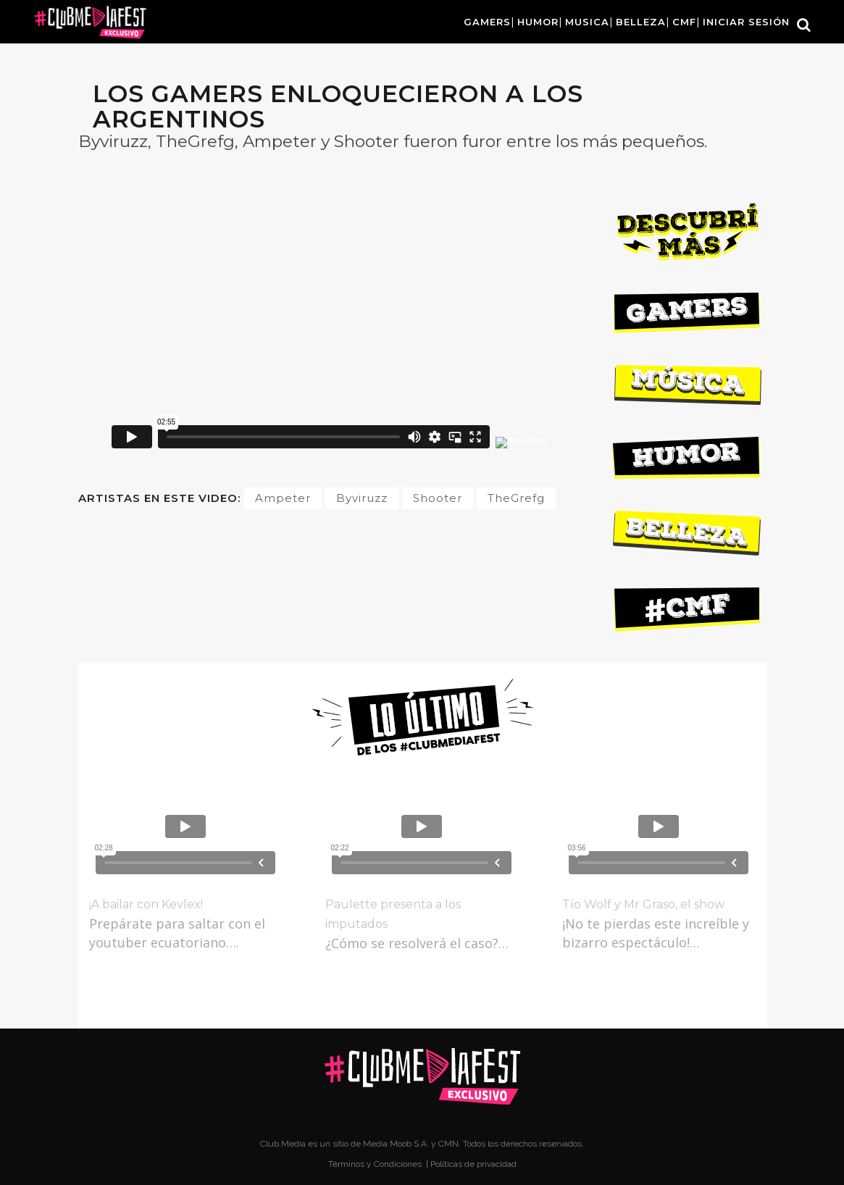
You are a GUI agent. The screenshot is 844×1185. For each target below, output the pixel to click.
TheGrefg (516, 498)
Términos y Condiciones (376, 1164)
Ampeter (283, 498)
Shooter (437, 498)
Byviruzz (362, 498)
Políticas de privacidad (473, 1164)
